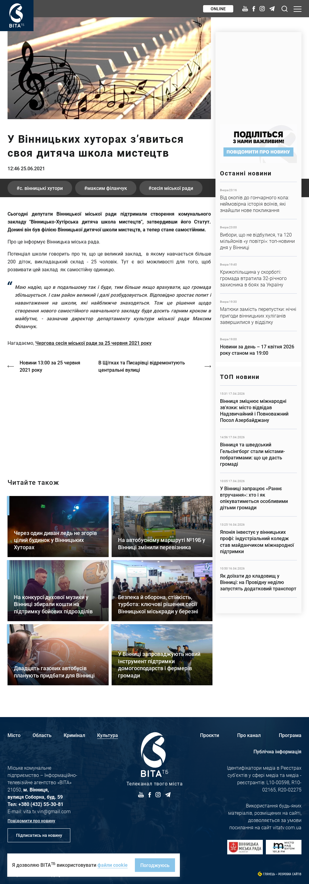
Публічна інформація (277, 751)
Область (42, 735)
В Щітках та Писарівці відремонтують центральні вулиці (141, 366)
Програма (290, 735)
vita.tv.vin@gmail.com (47, 811)
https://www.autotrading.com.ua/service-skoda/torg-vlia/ (258, 75)
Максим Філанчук (107, 188)
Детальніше (258, 200)
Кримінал (74, 735)
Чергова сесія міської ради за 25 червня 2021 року (93, 343)
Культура (107, 735)
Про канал (249, 735)
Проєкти (209, 735)
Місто (14, 735)
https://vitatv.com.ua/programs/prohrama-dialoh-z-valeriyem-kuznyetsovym (109, 420)
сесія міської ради (172, 188)
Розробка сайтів (289, 874)
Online (218, 8)
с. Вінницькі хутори (41, 188)
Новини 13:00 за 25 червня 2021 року (50, 366)
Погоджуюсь (155, 865)
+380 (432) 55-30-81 (40, 804)
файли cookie (112, 865)
